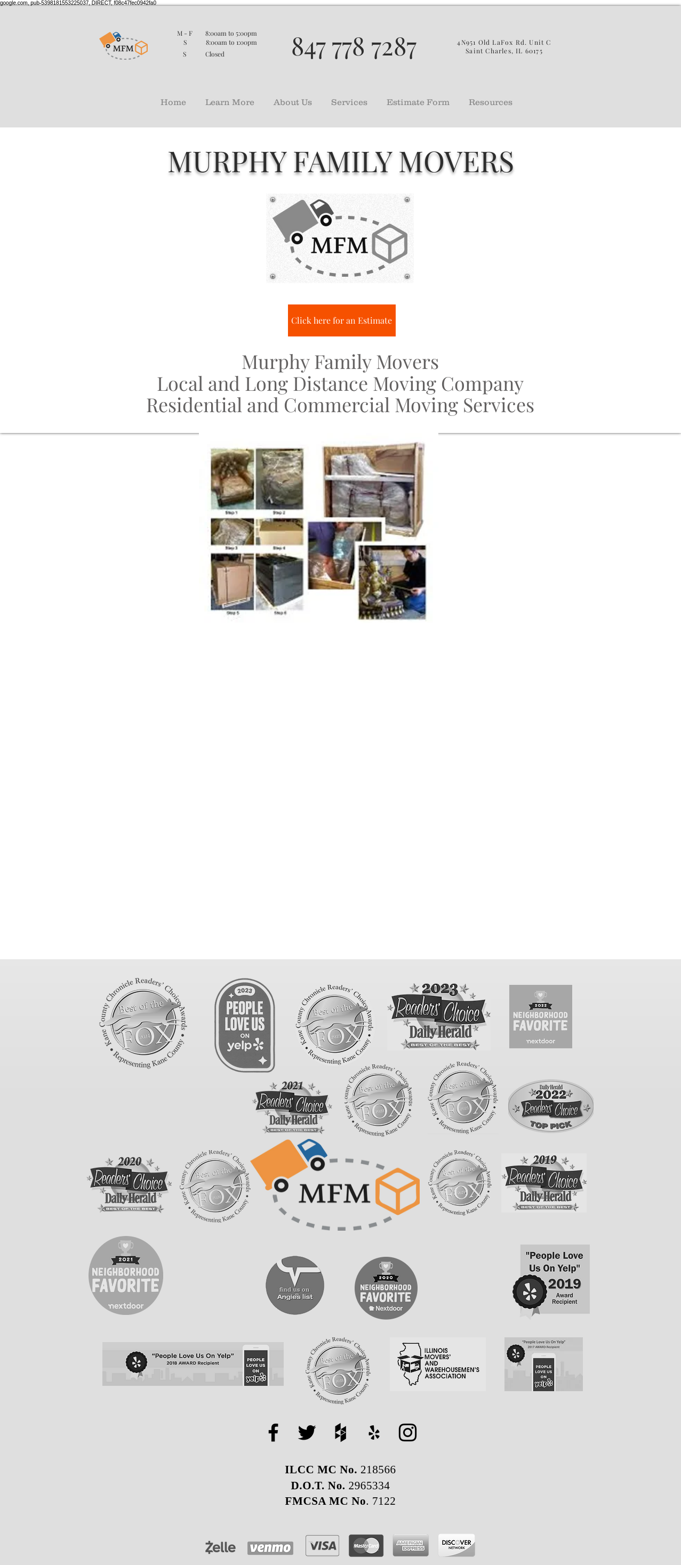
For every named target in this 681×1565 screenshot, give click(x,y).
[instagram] (408, 1432)
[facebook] (273, 1432)
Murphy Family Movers (280, 826)
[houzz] (340, 1432)
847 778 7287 (353, 45)
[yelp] (374, 1432)
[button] (230, 97)
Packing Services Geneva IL (376, 676)
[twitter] (307, 1432)
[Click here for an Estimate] (342, 320)
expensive (401, 943)
